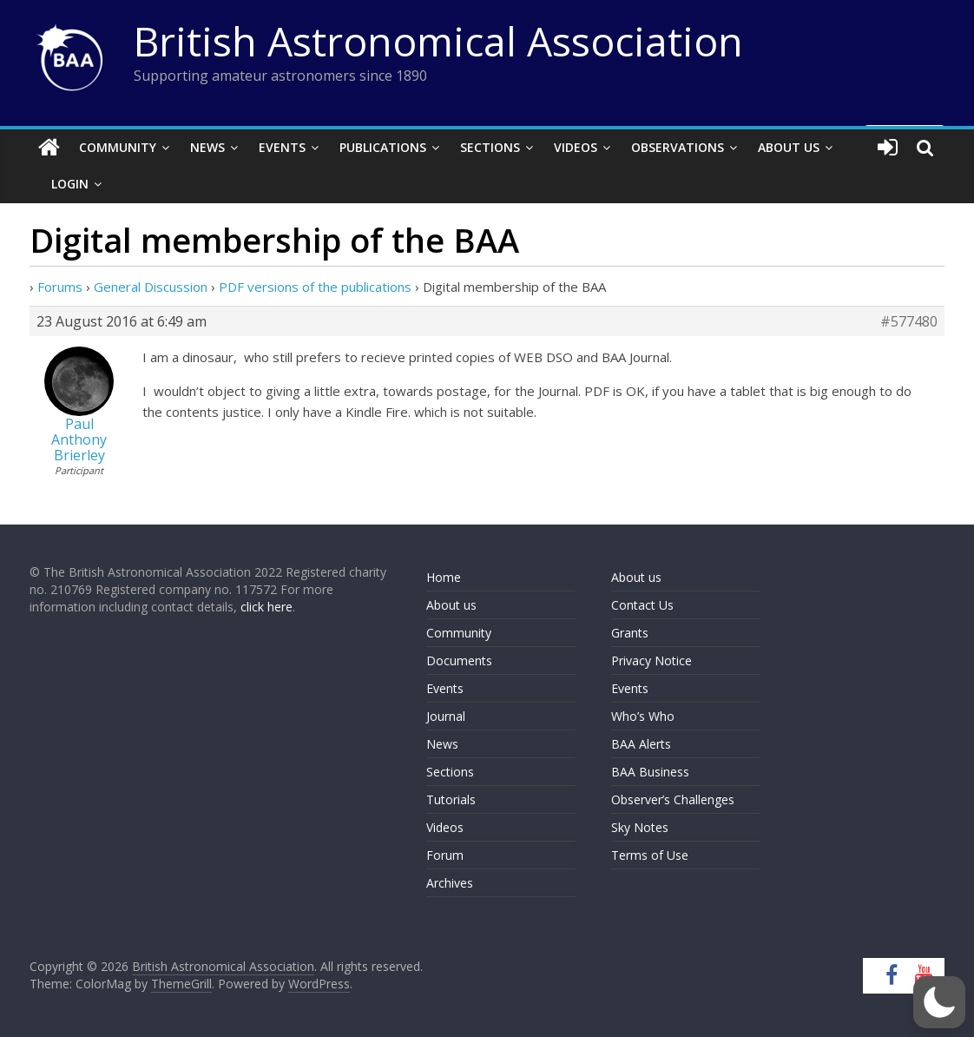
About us (451, 605)
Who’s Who (643, 716)
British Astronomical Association (438, 41)
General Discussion (150, 286)
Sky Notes (639, 827)
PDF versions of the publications (315, 286)
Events (282, 147)
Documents (459, 660)
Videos (575, 147)
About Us (788, 147)
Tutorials (451, 799)
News (207, 147)
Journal (445, 716)
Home (443, 577)
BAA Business (650, 771)
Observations (677, 147)
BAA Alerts (641, 744)
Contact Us (642, 605)
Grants (629, 632)
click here (266, 606)
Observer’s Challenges (672, 799)
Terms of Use (649, 855)
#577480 (909, 321)
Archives (449, 883)
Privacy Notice (651, 660)
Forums (59, 286)
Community (117, 147)
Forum (445, 855)
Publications (382, 147)
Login (70, 183)
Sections (490, 147)
